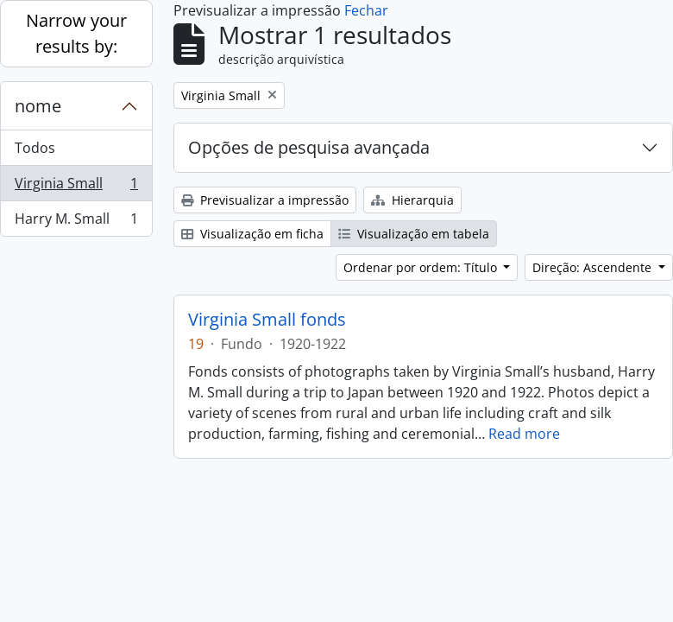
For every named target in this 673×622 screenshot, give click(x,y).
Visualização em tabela (413, 233)
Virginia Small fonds (267, 319)
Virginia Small (76, 187)
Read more (524, 433)
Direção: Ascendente (593, 267)
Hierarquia (412, 200)
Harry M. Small (76, 222)
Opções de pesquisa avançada (309, 147)
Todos (35, 147)
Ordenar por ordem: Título (421, 267)
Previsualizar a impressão (265, 200)
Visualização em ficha (252, 233)
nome (38, 105)
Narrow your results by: (76, 33)
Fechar (366, 10)
